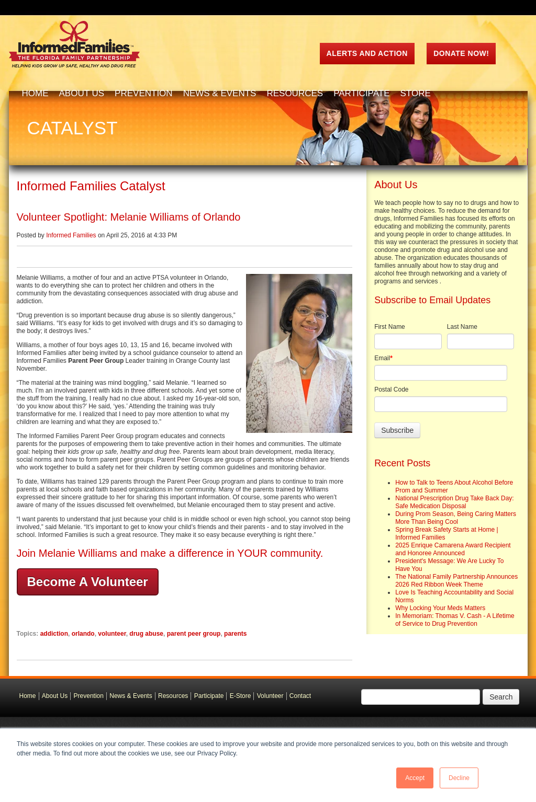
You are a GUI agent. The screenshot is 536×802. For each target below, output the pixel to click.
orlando (83, 633)
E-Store (240, 696)
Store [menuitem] (415, 93)
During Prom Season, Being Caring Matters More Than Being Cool (455, 517)
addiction (54, 633)
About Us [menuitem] (82, 93)
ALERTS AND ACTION (367, 53)
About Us (55, 696)
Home (27, 696)
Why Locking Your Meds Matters (440, 608)
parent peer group (194, 633)
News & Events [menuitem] (219, 93)
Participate (209, 696)
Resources (173, 696)
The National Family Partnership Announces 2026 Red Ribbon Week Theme (456, 580)
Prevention (89, 696)
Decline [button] (459, 778)
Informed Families (71, 235)
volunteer (112, 633)
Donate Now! (461, 53)
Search (500, 697)
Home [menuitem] (35, 93)
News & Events (130, 696)
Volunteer (270, 696)
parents (235, 633)
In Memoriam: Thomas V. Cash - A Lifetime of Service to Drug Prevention (454, 619)
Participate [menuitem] (361, 93)
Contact (300, 696)
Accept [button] (415, 778)
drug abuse (146, 633)
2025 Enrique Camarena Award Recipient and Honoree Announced (453, 549)
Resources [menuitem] (294, 93)
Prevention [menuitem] (144, 93)
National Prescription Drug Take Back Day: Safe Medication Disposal (454, 502)
